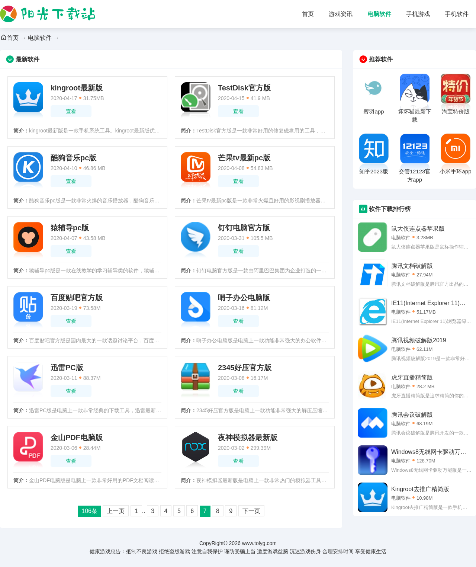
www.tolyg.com (259, 543)
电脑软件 (379, 14)
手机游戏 (418, 14)
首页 (308, 14)
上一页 (116, 511)
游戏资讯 (341, 14)
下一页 (251, 511)
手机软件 (457, 14)
